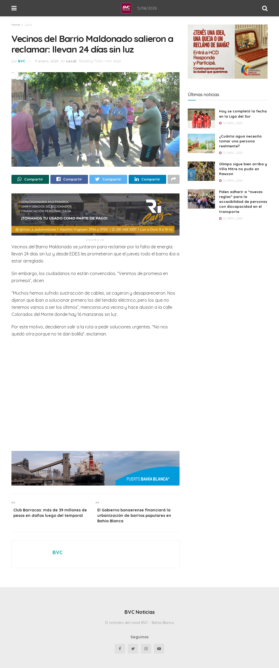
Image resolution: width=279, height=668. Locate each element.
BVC (21, 61)
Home (15, 25)
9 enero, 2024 (46, 61)
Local (28, 25)
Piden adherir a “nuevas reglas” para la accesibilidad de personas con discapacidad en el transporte (243, 202)
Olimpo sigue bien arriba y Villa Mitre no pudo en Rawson (243, 169)
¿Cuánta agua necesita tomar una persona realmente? (240, 141)
